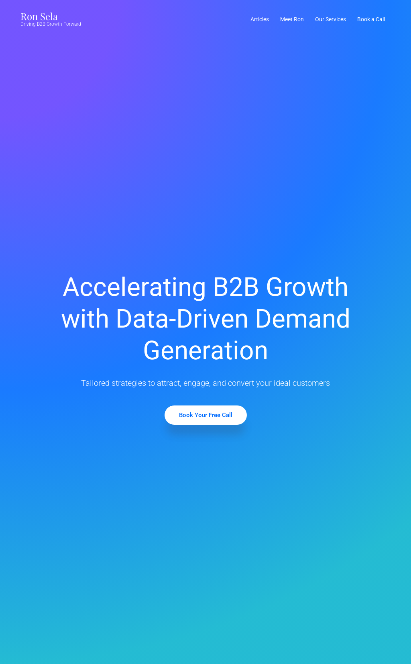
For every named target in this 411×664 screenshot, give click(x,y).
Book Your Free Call (205, 415)
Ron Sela (39, 16)
